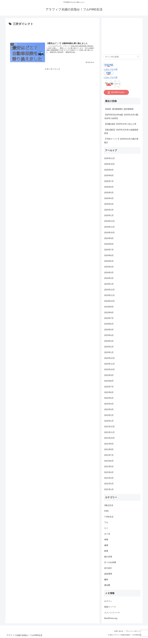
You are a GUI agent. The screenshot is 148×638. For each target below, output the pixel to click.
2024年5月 (109, 261)
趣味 (106, 579)
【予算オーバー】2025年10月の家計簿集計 (121, 140)
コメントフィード (112, 613)
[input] (122, 56)
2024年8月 (109, 244)
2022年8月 (109, 381)
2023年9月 (109, 307)
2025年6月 (109, 187)
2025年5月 (109, 192)
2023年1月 (109, 352)
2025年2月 (109, 210)
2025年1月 (109, 215)
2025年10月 (109, 164)
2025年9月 (109, 170)
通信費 (107, 585)
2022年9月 (109, 375)
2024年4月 (109, 267)
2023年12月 (109, 290)
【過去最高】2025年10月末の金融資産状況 (121, 131)
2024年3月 (109, 272)
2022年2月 (109, 415)
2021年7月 (109, 455)
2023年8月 (109, 312)
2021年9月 (109, 444)
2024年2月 (109, 278)
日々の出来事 (110, 562)
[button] (138, 56)
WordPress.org (110, 618)
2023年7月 (109, 318)
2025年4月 (109, 198)
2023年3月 (109, 341)
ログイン (108, 601)
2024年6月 (109, 255)
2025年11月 (109, 158)
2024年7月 (109, 250)
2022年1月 (109, 421)
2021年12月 (109, 426)
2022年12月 (109, 358)
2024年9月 (109, 238)
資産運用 (108, 574)
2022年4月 (109, 404)
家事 (106, 551)
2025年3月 (109, 204)
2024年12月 (109, 221)
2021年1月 (109, 489)
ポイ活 (107, 534)
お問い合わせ (118, 631)
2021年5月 (109, 466)
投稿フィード (110, 607)
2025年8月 (109, 175)
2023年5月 (109, 330)
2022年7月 (109, 387)
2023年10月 (109, 301)
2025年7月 (109, 181)
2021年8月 (109, 449)
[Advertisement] (52, 32)
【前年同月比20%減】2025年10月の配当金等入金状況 (121, 116)
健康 (106, 545)
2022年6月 (109, 392)
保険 (106, 539)
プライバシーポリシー (133, 631)
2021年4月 (109, 472)
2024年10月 (109, 232)
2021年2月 (109, 484)
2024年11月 (109, 227)
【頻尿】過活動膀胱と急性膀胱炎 (119, 109)
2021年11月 (109, 432)
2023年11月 (109, 295)
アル (106, 522)
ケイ (106, 528)
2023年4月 (109, 335)
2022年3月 (109, 409)
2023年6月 (109, 324)
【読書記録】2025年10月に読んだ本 (120, 124)
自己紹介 (108, 568)
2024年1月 (109, 284)
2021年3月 (109, 478)
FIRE (106, 511)
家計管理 (108, 557)
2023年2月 (109, 347)
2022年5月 (109, 398)
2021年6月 (109, 461)
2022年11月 (109, 364)
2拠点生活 (108, 505)
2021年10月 (109, 438)
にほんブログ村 (111, 69)
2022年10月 (109, 369)
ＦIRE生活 (108, 517)
